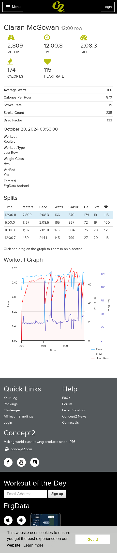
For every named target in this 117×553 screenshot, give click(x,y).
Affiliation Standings (18, 416)
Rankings (11, 404)
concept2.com (18, 449)
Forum (67, 404)
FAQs (66, 398)
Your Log (10, 398)
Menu (13, 8)
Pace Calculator (74, 410)
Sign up (57, 494)
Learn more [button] (33, 545)
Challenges (12, 410)
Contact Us (70, 422)
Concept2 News (74, 416)
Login (107, 7)
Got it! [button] (93, 539)
